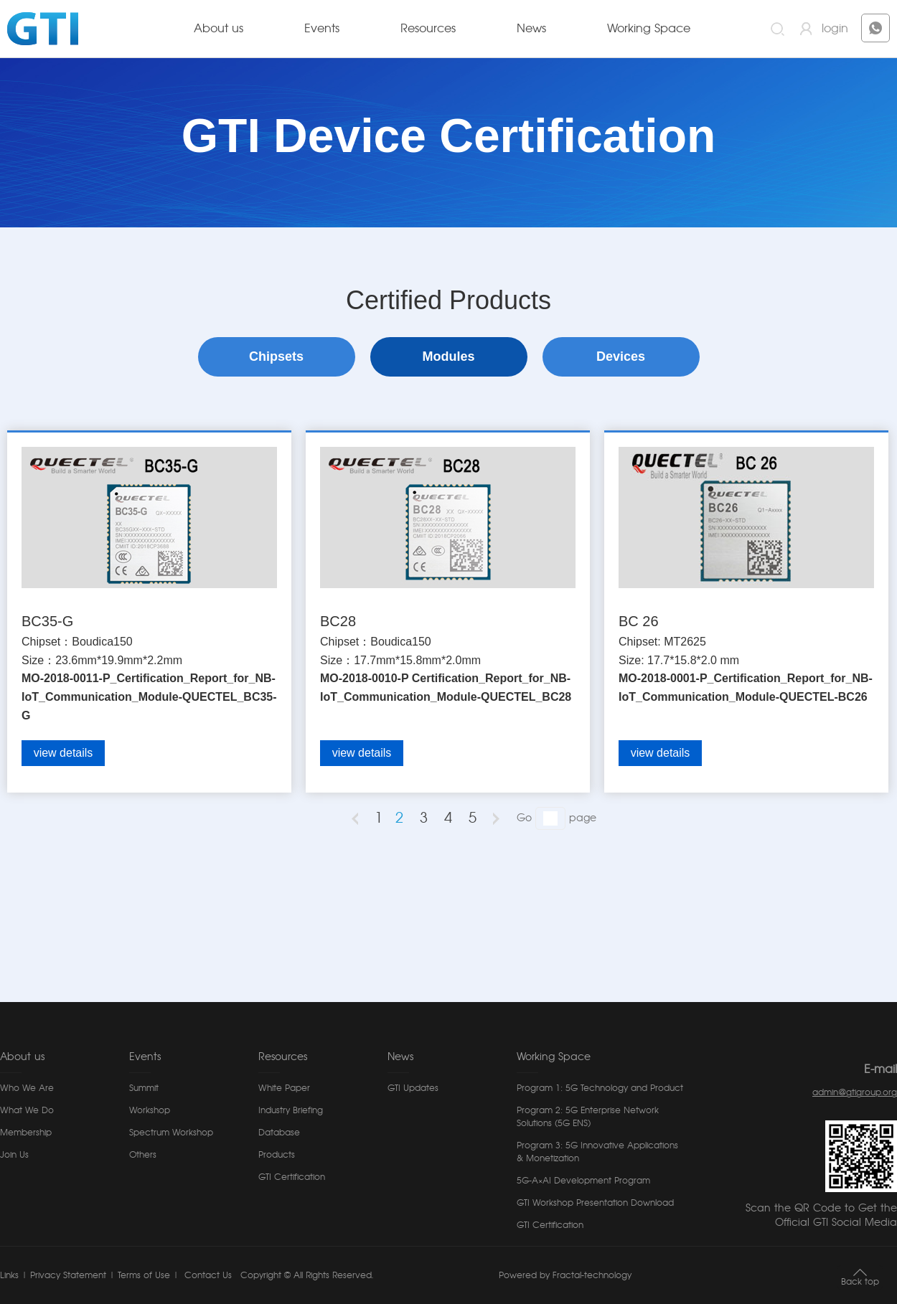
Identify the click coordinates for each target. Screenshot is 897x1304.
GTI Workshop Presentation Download (595, 1203)
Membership (26, 1132)
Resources (428, 28)
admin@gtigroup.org (854, 1092)
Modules (448, 356)
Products (276, 1155)
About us (218, 28)
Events (321, 28)
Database (279, 1132)
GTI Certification (291, 1177)
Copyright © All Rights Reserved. (306, 1275)
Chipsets (276, 356)
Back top (860, 1281)
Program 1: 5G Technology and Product (600, 1088)
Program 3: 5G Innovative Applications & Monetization (597, 1152)
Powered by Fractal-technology (565, 1275)
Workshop (149, 1110)
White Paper (284, 1088)
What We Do (27, 1110)
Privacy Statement (68, 1275)
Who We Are (27, 1088)
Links (9, 1275)
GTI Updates (413, 1088)
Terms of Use (144, 1275)
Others (142, 1155)
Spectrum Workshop (171, 1132)
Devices (620, 356)
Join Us (14, 1155)
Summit (144, 1088)
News (531, 28)
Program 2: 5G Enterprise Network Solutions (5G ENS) (588, 1117)
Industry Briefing (290, 1110)
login (835, 28)
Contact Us (207, 1275)
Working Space (648, 28)
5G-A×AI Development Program (583, 1180)
